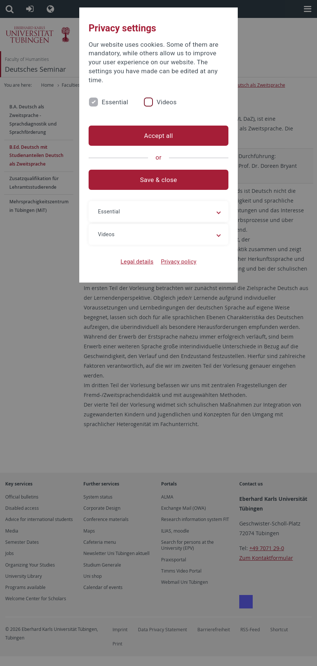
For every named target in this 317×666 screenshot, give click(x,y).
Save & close (158, 180)
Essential (115, 102)
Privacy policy (178, 261)
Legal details (137, 261)
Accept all (158, 135)
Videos (167, 102)
